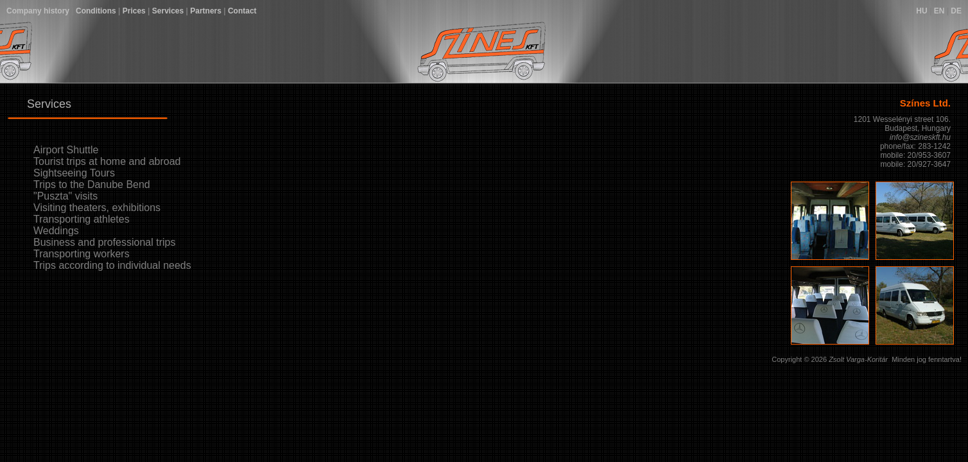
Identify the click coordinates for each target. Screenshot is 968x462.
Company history (37, 10)
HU (921, 10)
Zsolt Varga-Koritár (858, 359)
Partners (205, 10)
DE (956, 10)
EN (939, 10)
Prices (134, 10)
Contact (242, 10)
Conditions (96, 10)
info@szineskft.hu (920, 137)
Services (168, 10)
